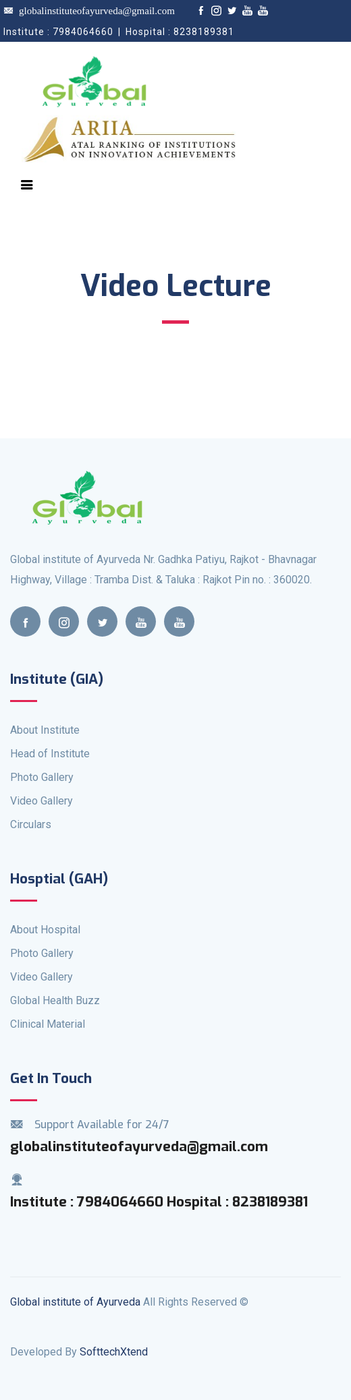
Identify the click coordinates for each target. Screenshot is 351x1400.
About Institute (45, 730)
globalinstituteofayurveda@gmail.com (89, 10)
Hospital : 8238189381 (237, 1201)
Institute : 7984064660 (88, 1201)
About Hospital (45, 929)
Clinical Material (47, 1024)
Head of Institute (50, 753)
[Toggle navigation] (27, 185)
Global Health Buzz (55, 1000)
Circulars (30, 824)
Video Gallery (41, 800)
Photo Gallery (42, 777)
